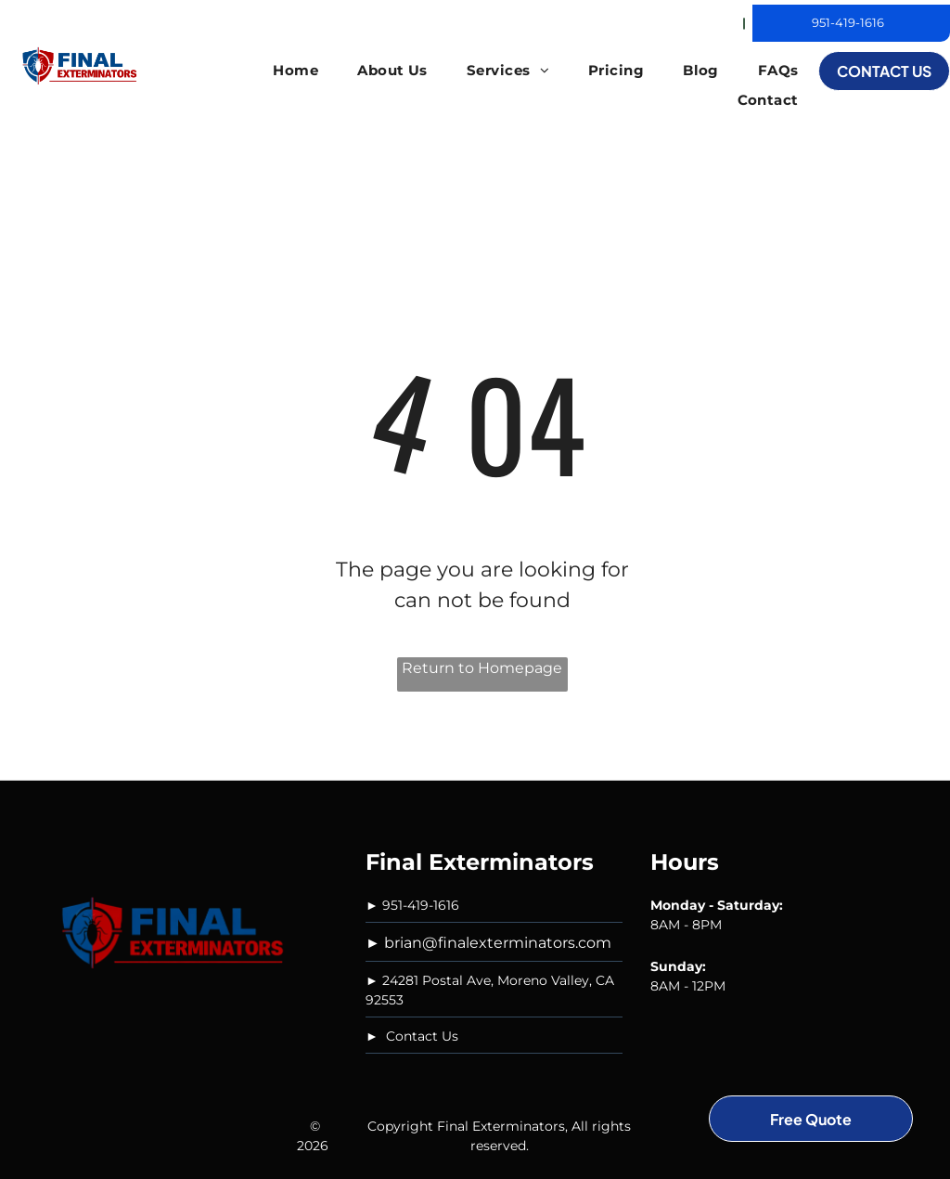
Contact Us (422, 1036)
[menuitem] (295, 71)
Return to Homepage (482, 668)
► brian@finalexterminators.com (488, 943)
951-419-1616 (848, 22)
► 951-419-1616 (412, 905)
